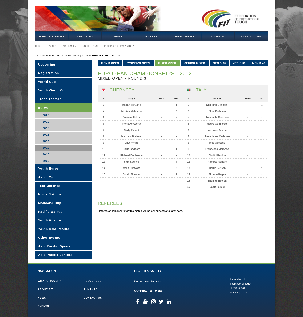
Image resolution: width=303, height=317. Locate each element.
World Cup (47, 81)
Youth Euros (48, 168)
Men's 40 (258, 63)
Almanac (218, 36)
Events (151, 36)
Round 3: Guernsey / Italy (119, 46)
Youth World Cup (52, 90)
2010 (46, 154)
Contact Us (251, 36)
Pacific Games (50, 211)
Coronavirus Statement (148, 281)
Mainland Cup (49, 203)
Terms (243, 292)
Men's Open (110, 63)
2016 (46, 134)
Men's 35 (239, 63)
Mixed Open (69, 46)
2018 (46, 128)
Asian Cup (47, 177)
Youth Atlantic (50, 220)
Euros (43, 107)
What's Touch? (51, 36)
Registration (48, 73)
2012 (46, 147)
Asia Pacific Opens (54, 246)
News (118, 36)
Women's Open (138, 63)
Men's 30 (219, 63)
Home (38, 46)
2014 (46, 141)
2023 (46, 115)
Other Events (49, 237)
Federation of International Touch (212, 285)
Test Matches (49, 185)
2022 (46, 121)
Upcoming (46, 64)
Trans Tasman (50, 99)
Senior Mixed (194, 63)
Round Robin (90, 46)
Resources (184, 36)
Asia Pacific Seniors (55, 255)
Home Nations (50, 194)
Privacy (234, 292)
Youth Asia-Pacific (53, 229)
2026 (46, 160)
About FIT (85, 36)
